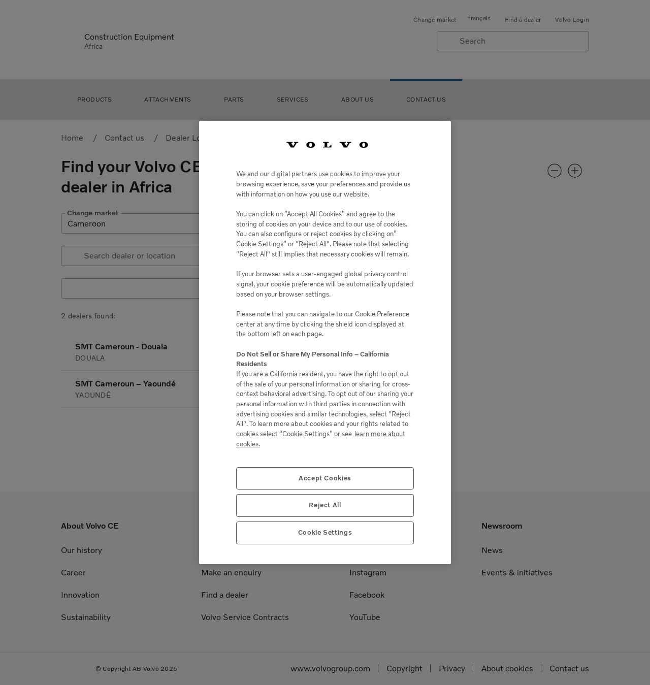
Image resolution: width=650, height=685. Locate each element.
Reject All (325, 505)
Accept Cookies (325, 478)
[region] (325, 343)
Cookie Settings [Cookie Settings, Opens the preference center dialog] (325, 532)
